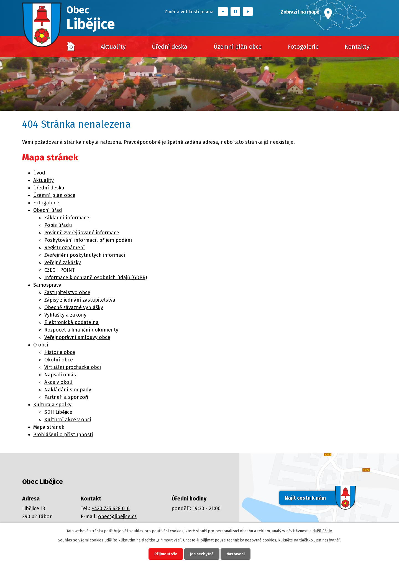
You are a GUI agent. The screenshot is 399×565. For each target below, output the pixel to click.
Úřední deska (169, 46)
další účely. (322, 531)
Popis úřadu (58, 225)
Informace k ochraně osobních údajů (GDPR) (95, 277)
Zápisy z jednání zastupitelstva (79, 300)
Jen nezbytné (202, 554)
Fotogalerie (303, 46)
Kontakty (357, 46)
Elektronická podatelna (71, 322)
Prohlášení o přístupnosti (63, 435)
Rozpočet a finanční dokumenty (81, 330)
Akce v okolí (58, 382)
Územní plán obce (238, 46)
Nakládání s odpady (67, 390)
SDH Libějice (58, 412)
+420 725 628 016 (111, 508)
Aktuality (113, 46)
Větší (248, 11)
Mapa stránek (48, 427)
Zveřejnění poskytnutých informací (84, 255)
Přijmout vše (165, 554)
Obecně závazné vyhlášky (73, 307)
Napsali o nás (60, 375)
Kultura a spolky (52, 405)
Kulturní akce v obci (67, 420)
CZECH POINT (59, 270)
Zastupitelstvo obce (67, 292)
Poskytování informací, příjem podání (88, 240)
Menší (223, 11)
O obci (40, 345)
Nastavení (235, 554)
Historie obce (59, 352)
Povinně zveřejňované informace (81, 233)
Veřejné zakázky (62, 263)
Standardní (235, 11)
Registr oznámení (64, 248)
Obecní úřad (47, 210)
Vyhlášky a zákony (65, 315)
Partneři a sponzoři (66, 397)
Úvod (70, 47)
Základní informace (66, 218)
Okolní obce (58, 360)
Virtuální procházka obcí (72, 367)
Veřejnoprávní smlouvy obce (77, 337)
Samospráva (47, 285)
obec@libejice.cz (117, 516)
